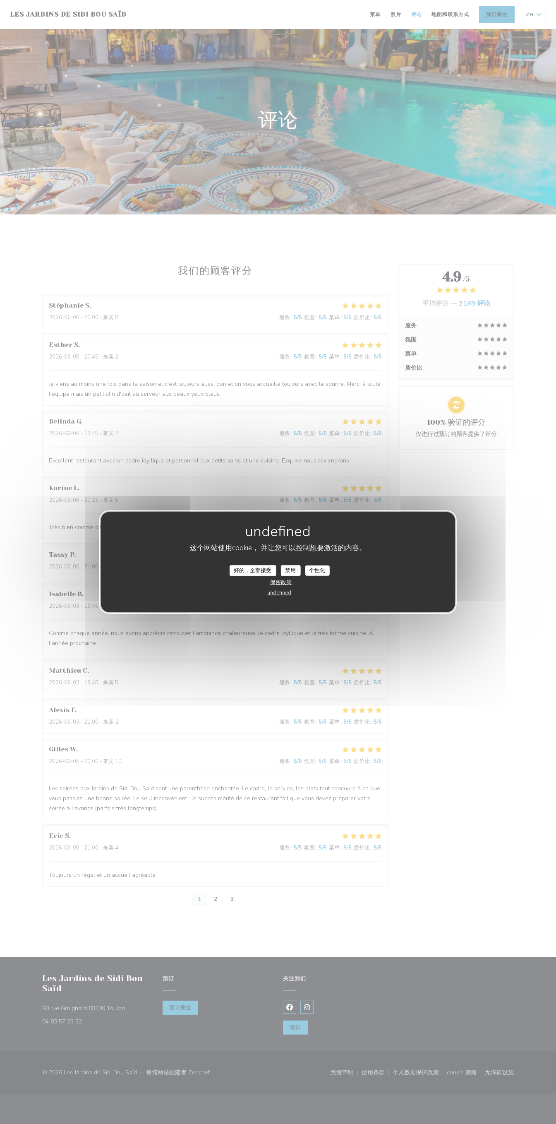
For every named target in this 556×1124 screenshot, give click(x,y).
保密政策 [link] (281, 582)
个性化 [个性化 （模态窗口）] (317, 570)
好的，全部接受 (252, 570)
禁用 (290, 570)
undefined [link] (279, 593)
